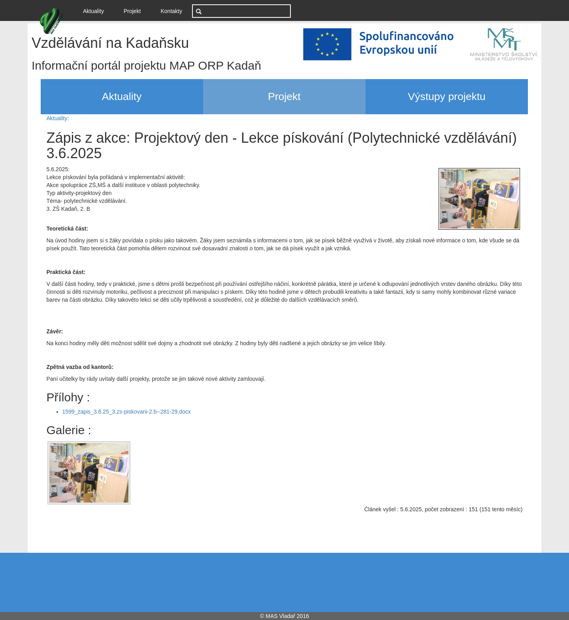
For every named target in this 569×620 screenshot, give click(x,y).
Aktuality (96, 10)
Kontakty (171, 11)
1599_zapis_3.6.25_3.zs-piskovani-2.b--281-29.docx (126, 411)
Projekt (132, 11)
